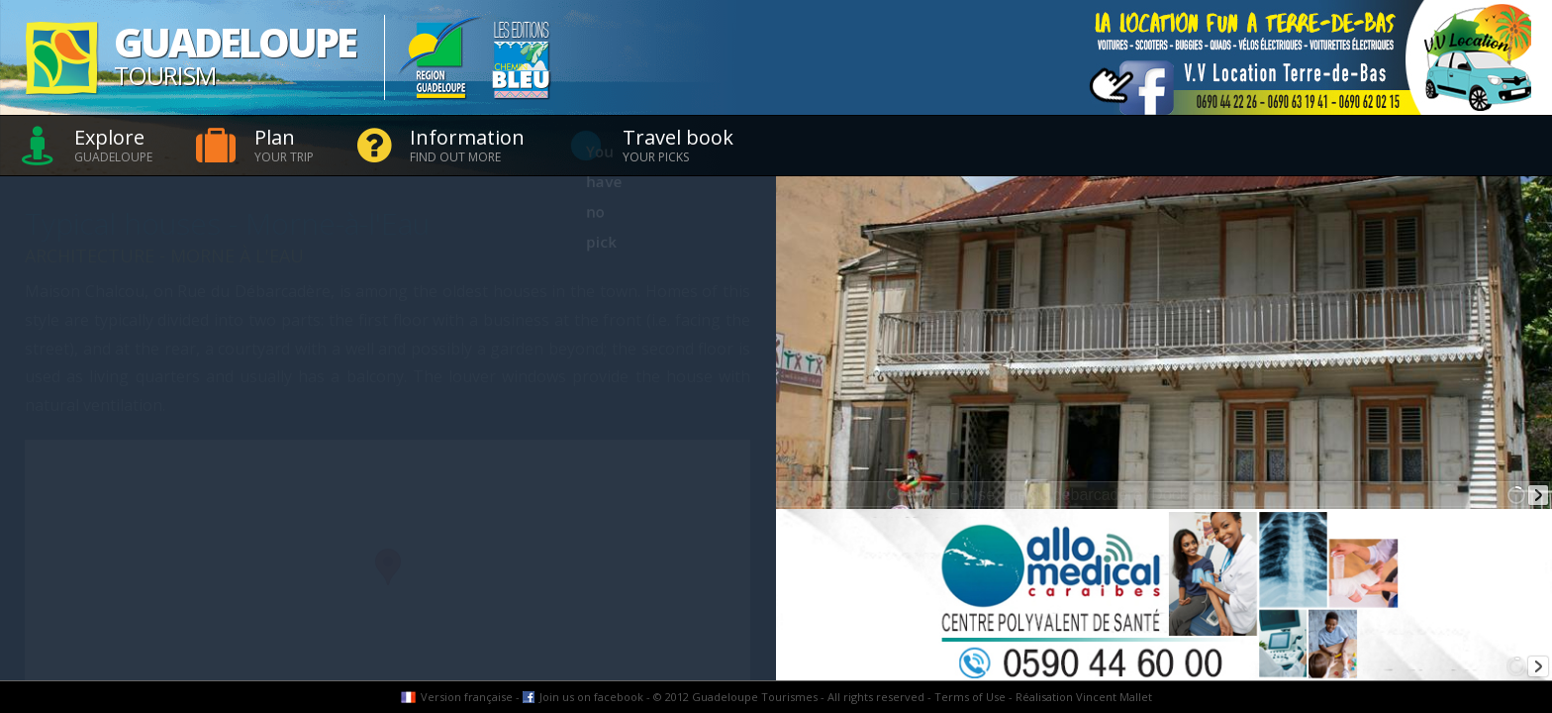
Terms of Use (970, 696)
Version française (467, 696)
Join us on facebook (591, 696)
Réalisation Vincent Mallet (1084, 696)
